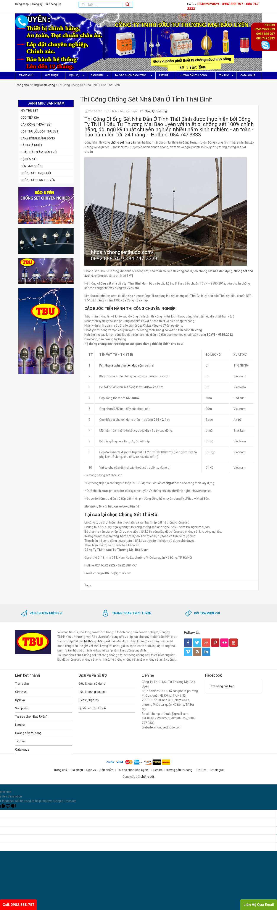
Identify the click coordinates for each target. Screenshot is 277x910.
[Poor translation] (10, 806)
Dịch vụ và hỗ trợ (93, 675)
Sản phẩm (97, 75)
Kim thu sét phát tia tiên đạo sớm (121, 365)
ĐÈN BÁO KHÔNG (32, 166)
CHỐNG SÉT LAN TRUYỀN (38, 180)
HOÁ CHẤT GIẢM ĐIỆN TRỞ (39, 152)
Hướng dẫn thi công (193, 75)
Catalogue (247, 75)
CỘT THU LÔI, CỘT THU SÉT (39, 131)
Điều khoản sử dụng (92, 683)
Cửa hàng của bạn (222, 686)
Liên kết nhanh (27, 675)
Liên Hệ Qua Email (258, 904)
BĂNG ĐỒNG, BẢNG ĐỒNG (38, 138)
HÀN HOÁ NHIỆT (31, 145)
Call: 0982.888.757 (18, 904)
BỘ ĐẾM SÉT (29, 159)
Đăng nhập (22, 4)
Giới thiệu (51, 75)
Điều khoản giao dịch (92, 692)
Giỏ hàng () (53, 4)
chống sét (169, 483)
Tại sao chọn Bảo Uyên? (131, 75)
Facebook (213, 675)
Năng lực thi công (43, 85)
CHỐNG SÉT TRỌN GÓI (36, 173)
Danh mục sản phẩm (45, 103)
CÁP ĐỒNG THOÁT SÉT (36, 124)
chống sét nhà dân (123, 142)
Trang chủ (26, 75)
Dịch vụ (74, 75)
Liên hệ (163, 75)
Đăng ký (37, 4)
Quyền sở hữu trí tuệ (92, 708)
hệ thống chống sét (97, 641)
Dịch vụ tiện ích (89, 700)
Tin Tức (224, 75)
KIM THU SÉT (29, 110)
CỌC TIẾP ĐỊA (30, 117)
